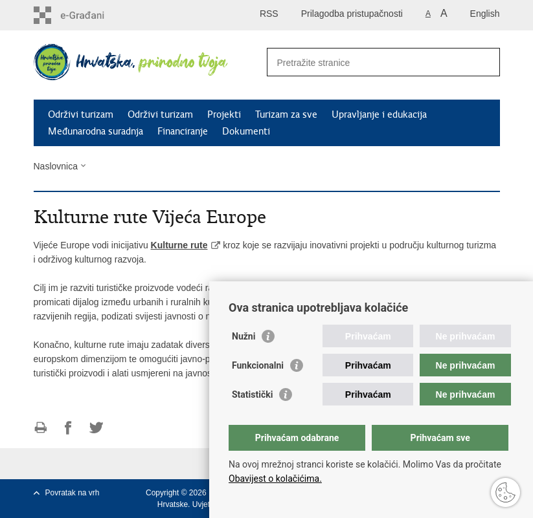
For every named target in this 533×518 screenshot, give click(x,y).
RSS (269, 13)
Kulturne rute (179, 245)
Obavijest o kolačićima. (275, 478)
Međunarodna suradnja (95, 131)
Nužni (243, 336)
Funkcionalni (258, 365)
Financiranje (182, 131)
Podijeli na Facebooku (68, 428)
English (485, 13)
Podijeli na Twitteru (96, 428)
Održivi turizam (80, 114)
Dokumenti (246, 131)
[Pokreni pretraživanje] (485, 62)
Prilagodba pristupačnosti (352, 13)
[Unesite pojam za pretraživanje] (369, 62)
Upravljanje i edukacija (379, 114)
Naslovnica (56, 166)
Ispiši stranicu (40, 428)
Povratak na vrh (72, 492)
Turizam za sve (286, 114)
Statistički (252, 394)
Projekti (224, 114)
